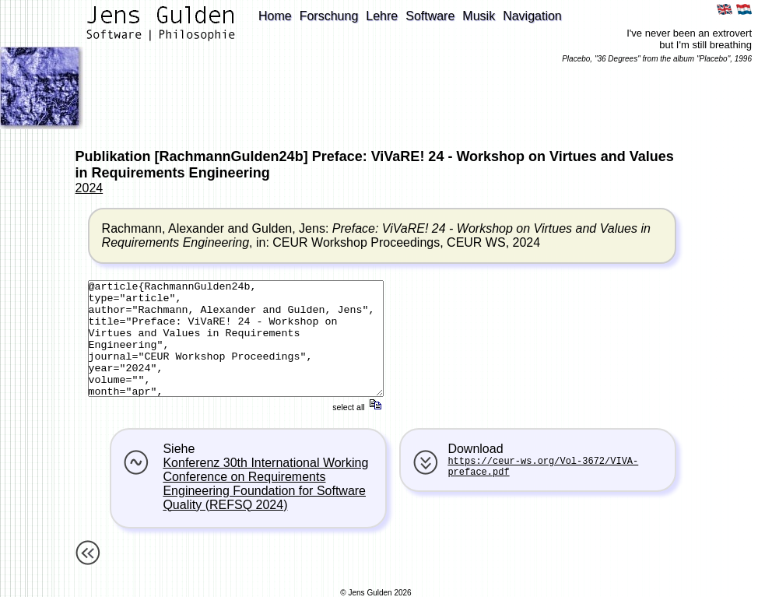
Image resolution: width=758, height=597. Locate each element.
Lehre (382, 16)
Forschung (329, 16)
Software (429, 16)
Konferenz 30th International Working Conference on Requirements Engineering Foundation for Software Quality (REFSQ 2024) (265, 483)
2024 (89, 188)
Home (275, 16)
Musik (478, 16)
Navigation (532, 16)
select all (357, 407)
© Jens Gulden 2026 (375, 592)
